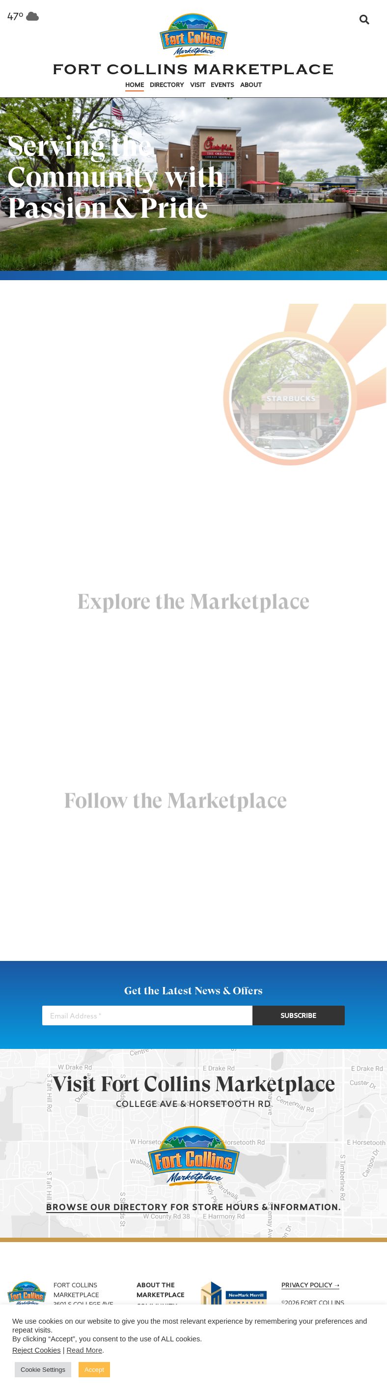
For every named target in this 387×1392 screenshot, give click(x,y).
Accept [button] (94, 1369)
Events (222, 85)
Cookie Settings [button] (43, 1369)
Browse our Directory (107, 1208)
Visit (197, 85)
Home (134, 85)
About (251, 85)
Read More (85, 1350)
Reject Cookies (36, 1350)
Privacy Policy (306, 1286)
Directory (167, 85)
